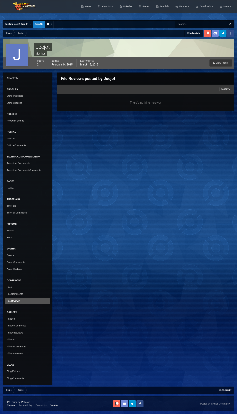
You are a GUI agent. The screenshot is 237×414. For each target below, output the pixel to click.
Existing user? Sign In (18, 24)
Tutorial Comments (17, 212)
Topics (10, 230)
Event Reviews (14, 269)
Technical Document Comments (24, 170)
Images (11, 318)
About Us (130, 9)
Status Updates (15, 95)
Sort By (225, 89)
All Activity (12, 78)
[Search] (190, 24)
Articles (11, 138)
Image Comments (16, 325)
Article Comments (16, 145)
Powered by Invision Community (214, 403)
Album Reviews (15, 353)
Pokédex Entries (15, 120)
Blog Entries (13, 371)
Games (169, 9)
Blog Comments (15, 378)
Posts (10, 237)
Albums (11, 339)
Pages (10, 188)
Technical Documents (18, 163)
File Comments (15, 294)
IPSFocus (25, 402)
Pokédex (151, 9)
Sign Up (39, 24)
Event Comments (16, 262)
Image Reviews (15, 332)
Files (9, 287)
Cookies (54, 405)
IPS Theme (12, 402)
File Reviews (13, 301)
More (226, 9)
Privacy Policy (25, 405)
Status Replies (14, 102)
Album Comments (16, 346)
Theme (11, 405)
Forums (207, 9)
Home (111, 9)
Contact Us (41, 405)
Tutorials (188, 9)
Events (10, 255)
